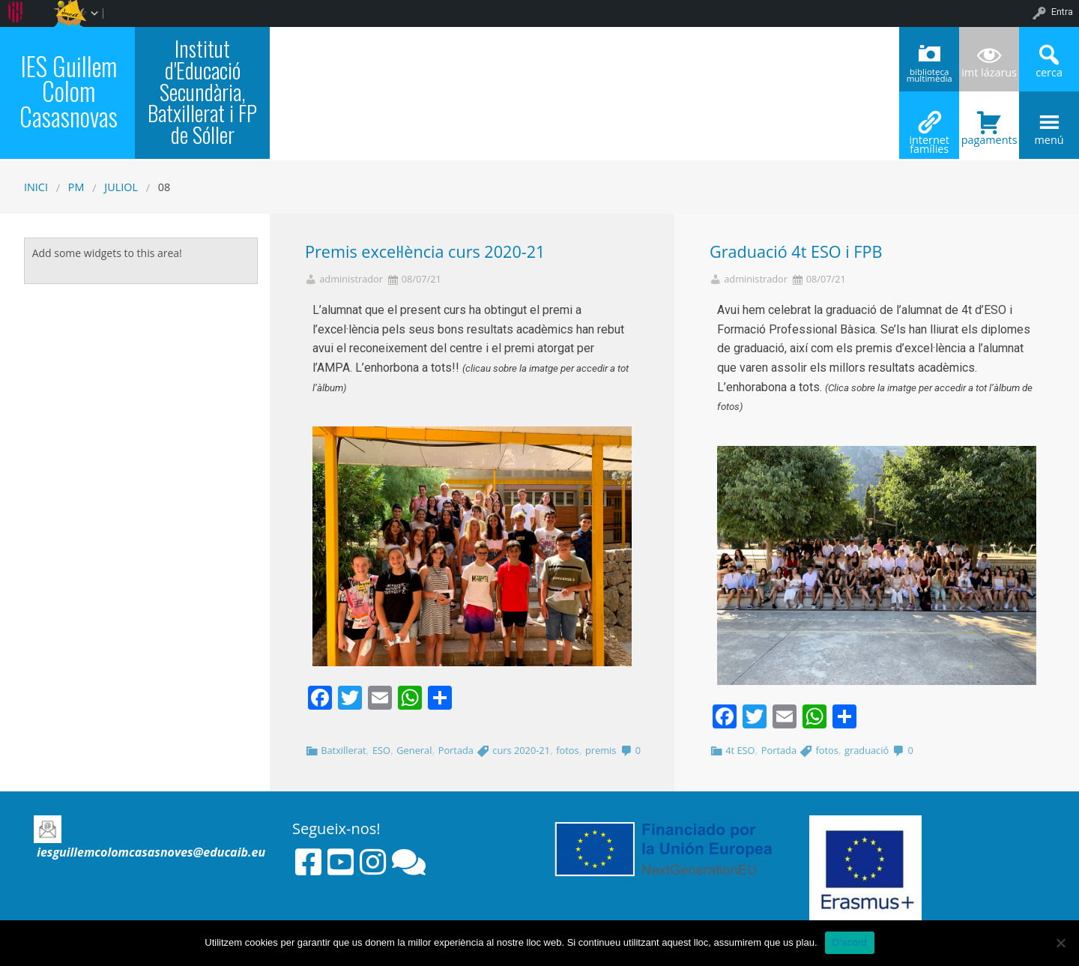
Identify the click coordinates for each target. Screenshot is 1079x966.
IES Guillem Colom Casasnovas (68, 90)
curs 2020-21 (521, 750)
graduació (866, 750)
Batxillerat (343, 750)
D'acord (849, 942)
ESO (381, 750)
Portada (456, 750)
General (414, 750)
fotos (567, 750)
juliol (121, 187)
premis (600, 750)
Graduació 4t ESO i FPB (796, 251)
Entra (1062, 11)
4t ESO (740, 750)
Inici (36, 187)
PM (76, 187)
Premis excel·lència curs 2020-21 (425, 251)
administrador (351, 279)
